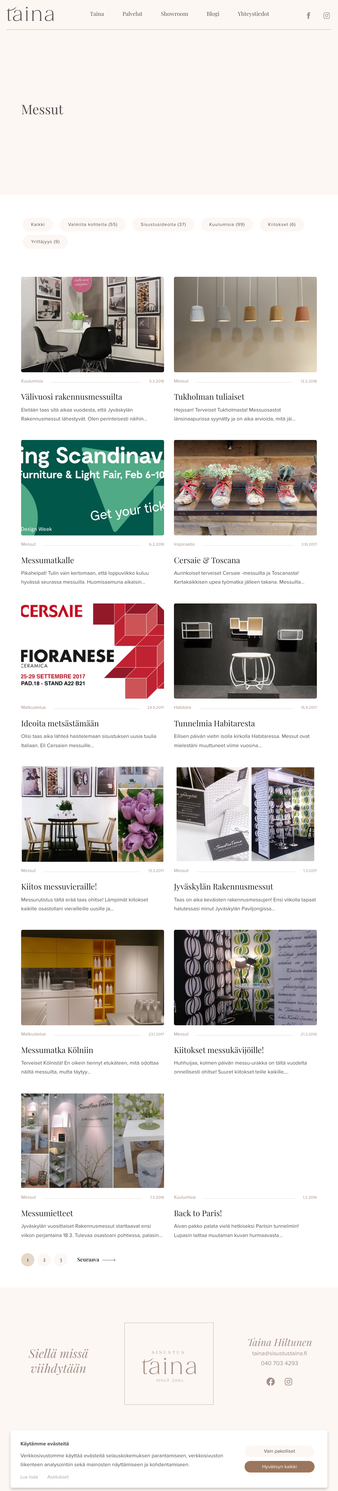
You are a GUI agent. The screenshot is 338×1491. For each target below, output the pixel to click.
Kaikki (38, 224)
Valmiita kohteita (93, 224)
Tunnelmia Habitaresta (214, 723)
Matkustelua (33, 707)
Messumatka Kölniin (57, 1050)
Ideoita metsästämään (60, 723)
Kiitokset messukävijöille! (219, 1050)
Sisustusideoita (163, 224)
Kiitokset (282, 224)
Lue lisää (29, 1476)
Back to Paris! (198, 1213)
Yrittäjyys (45, 241)
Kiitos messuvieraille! (59, 886)
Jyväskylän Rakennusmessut (223, 886)
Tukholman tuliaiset (209, 396)
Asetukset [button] (58, 1476)
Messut (181, 381)
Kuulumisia (227, 224)
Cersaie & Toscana (207, 560)
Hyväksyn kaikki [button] (279, 1466)
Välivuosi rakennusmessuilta (71, 396)
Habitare (182, 707)
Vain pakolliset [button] (279, 1451)
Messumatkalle (47, 560)
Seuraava (88, 1259)
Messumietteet (47, 1213)
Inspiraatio (184, 544)
